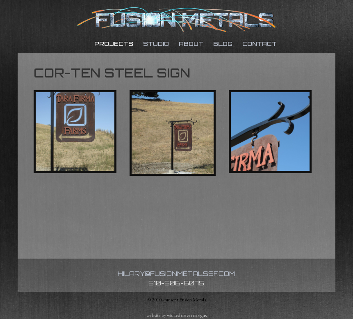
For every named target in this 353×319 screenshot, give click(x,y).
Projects (113, 43)
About (191, 43)
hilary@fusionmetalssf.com (176, 274)
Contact (259, 43)
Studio (156, 43)
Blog (222, 43)
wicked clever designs (187, 315)
